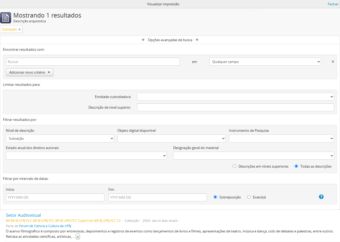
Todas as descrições (313, 166)
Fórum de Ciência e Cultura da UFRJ (45, 226)
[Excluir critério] (327, 60)
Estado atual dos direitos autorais (32, 147)
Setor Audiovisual (23, 215)
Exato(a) (256, 197)
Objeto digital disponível (136, 130)
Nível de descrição (20, 130)
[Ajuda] (316, 196)
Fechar (333, 4)
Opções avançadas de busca (170, 39)
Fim (111, 189)
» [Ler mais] (78, 236)
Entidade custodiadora (113, 96)
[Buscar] (93, 62)
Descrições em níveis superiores (260, 166)
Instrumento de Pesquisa (249, 130)
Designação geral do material (196, 147)
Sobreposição (227, 197)
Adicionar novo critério (29, 72)
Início (10, 189)
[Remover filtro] (20, 29)
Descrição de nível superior (109, 107)
